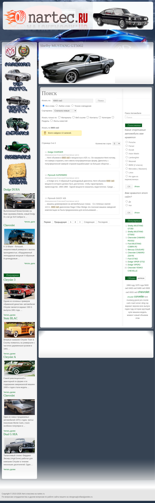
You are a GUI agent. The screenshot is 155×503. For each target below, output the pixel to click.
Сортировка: (47, 111)
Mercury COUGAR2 (136, 250)
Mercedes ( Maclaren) (138, 169)
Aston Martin (134, 154)
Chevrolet (9, 225)
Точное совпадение (83, 106)
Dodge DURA (12, 189)
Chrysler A (10, 357)
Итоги (137, 186)
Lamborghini (134, 157)
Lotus (131, 173)
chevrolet (143, 292)
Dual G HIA (11, 434)
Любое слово (64, 106)
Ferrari (131, 146)
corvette (139, 296)
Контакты (94, 118)
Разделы (46, 121)
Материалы (66, 118)
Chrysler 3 (9, 279)
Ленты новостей (60, 121)
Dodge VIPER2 (134, 265)
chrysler (130, 297)
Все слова (49, 106)
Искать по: (46, 100)
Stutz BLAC (11, 318)
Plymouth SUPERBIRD (57, 175)
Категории (106, 118)
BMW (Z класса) (135, 165)
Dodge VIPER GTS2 (136, 262)
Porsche (132, 142)
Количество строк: (104, 144)
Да (130, 202)
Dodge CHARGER (55, 152)
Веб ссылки (80, 118)
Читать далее (30, 222)
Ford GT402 (133, 259)
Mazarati (132, 161)
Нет (130, 205)
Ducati (131, 150)
